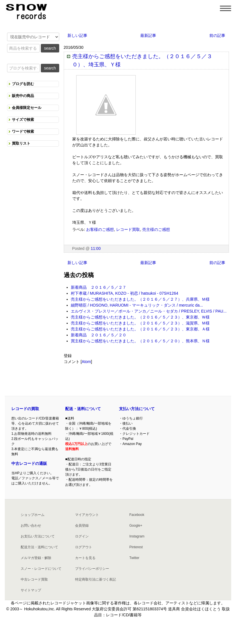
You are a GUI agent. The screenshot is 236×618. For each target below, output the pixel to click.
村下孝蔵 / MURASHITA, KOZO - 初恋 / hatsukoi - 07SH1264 (124, 293)
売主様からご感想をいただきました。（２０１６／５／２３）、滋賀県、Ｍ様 (140, 323)
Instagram (136, 536)
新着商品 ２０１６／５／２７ (98, 287)
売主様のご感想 (156, 229)
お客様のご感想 (100, 229)
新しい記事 (77, 35)
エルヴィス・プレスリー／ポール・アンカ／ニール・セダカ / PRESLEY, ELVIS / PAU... (149, 311)
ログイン (82, 536)
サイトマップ (31, 590)
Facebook (136, 515)
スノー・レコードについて (41, 569)
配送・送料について (83, 408)
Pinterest (136, 547)
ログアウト (83, 547)
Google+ (135, 526)
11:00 (96, 248)
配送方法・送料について (39, 547)
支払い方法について (137, 408)
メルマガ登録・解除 (36, 558)
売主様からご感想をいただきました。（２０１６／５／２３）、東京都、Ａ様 (140, 329)
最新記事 (148, 35)
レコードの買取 (25, 408)
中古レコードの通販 (29, 463)
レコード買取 (128, 229)
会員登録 (82, 526)
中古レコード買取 (34, 579)
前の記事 (217, 35)
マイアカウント (87, 515)
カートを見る (85, 558)
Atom (86, 361)
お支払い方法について (38, 536)
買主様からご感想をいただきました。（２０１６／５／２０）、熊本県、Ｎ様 (140, 341)
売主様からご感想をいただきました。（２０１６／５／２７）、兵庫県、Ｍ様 (140, 299)
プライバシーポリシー (92, 569)
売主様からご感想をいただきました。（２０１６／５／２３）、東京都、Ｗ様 (140, 317)
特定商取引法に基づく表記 (95, 579)
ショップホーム (32, 515)
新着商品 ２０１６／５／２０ (98, 335)
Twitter (134, 558)
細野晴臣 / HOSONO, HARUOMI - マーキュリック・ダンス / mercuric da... (137, 305)
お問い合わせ (31, 526)
